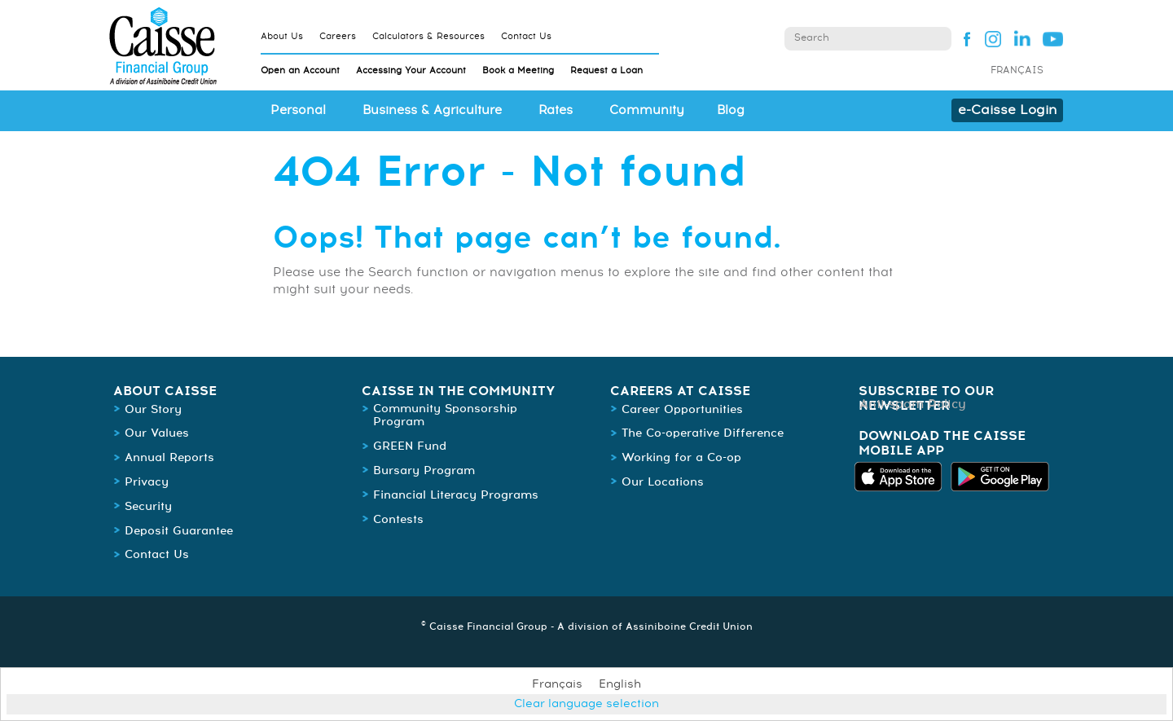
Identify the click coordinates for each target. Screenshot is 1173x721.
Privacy (147, 482)
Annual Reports (169, 458)
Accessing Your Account (411, 70)
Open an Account (300, 70)
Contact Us (526, 36)
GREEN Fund (409, 446)
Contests (398, 519)
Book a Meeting (518, 70)
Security (148, 506)
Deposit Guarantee (179, 531)
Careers (337, 36)
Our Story (153, 409)
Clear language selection (586, 704)
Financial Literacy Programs (455, 495)
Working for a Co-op (681, 458)
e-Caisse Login (1007, 110)
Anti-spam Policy (912, 404)
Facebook (962, 38)
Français (1017, 71)
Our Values (157, 433)
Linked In (1023, 38)
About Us (282, 36)
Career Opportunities (682, 409)
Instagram (993, 38)
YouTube (1053, 38)
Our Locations (663, 482)
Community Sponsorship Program (445, 416)
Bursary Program (424, 471)
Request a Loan (606, 70)
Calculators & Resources (428, 36)
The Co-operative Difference (703, 433)
